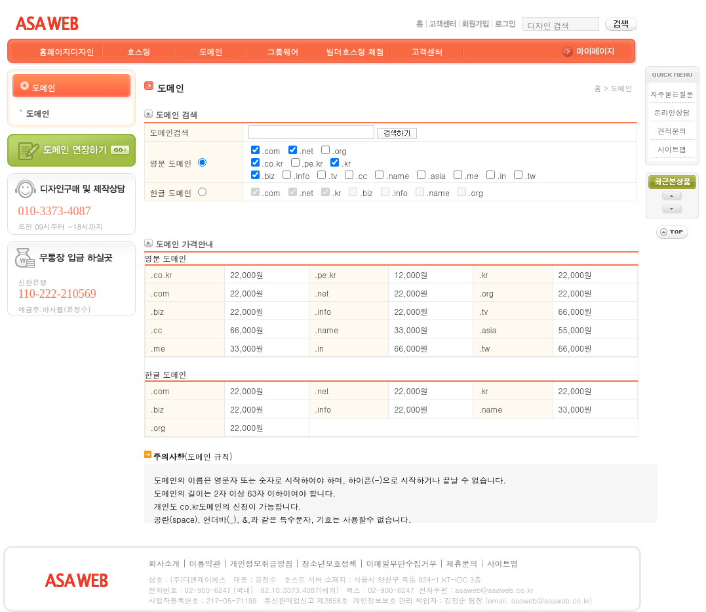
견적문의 (671, 131)
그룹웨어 (283, 51)
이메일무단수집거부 (401, 563)
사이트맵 (671, 149)
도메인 (211, 51)
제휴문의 (462, 563)
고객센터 (427, 51)
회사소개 (164, 563)
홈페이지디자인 (66, 51)
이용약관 (205, 563)
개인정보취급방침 (261, 563)
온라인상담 (672, 112)
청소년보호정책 (329, 563)
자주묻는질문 (672, 94)
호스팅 (139, 51)
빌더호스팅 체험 (354, 51)
